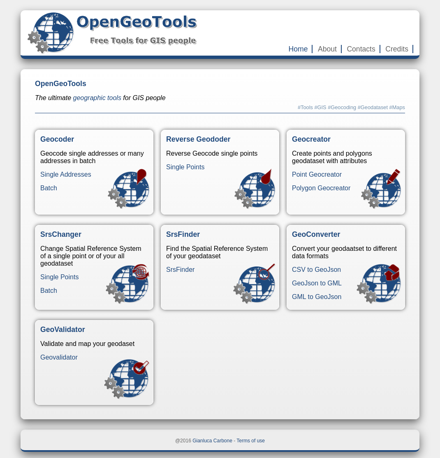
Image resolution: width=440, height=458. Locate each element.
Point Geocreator (317, 174)
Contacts (361, 49)
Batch (48, 188)
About (327, 49)
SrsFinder (180, 269)
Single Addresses (65, 174)
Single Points (185, 167)
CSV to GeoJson (316, 269)
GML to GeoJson (316, 296)
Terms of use (250, 441)
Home (298, 49)
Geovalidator (59, 357)
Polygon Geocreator (321, 188)
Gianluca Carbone (212, 441)
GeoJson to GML (317, 283)
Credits (396, 49)
